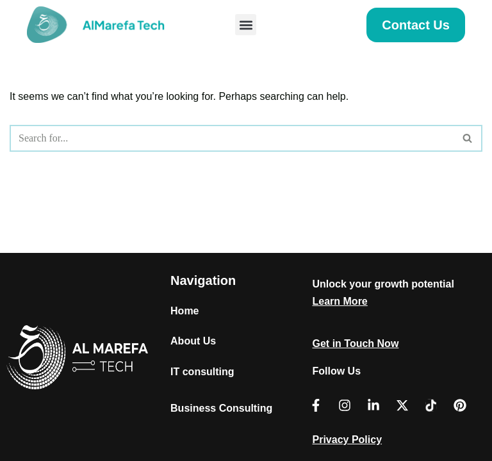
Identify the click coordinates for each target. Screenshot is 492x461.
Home (184, 310)
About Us (193, 341)
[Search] (232, 138)
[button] (245, 24)
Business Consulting (221, 408)
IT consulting (202, 371)
